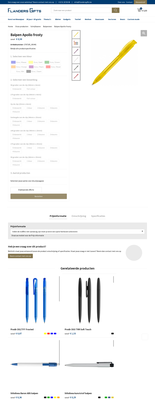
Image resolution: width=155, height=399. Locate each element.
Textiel (78, 19)
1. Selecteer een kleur (21, 56)
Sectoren (112, 19)
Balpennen (47, 26)
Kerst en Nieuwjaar (16, 19)
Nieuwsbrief (140, 2)
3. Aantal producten (20, 172)
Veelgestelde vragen (54, 344)
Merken (88, 19)
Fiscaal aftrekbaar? (87, 344)
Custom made (133, 19)
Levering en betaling (88, 340)
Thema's (47, 19)
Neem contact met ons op (20, 257)
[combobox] (81, 10)
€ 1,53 (50, 314)
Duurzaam (99, 19)
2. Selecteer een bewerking (23, 79)
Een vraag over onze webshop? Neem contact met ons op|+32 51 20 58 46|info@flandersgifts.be (50, 2)
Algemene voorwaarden (124, 336)
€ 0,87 (16, 314)
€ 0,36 (85, 314)
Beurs (122, 19)
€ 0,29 (120, 314)
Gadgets (67, 19)
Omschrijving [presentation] (79, 216)
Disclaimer (119, 347)
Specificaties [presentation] (97, 216)
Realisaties (84, 336)
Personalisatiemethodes (90, 347)
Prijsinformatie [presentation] (59, 216)
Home (10, 26)
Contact (129, 2)
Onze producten (21, 26)
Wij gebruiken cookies (123, 340)
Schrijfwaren (36, 26)
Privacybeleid (120, 344)
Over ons (121, 2)
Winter (58, 19)
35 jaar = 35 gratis (33, 19)
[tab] (59, 216)
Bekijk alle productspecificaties (23, 48)
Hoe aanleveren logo (88, 351)
